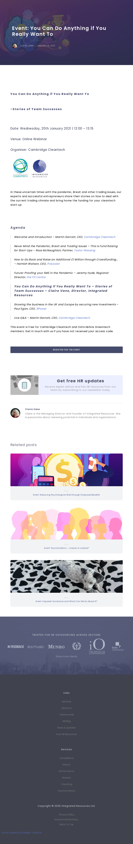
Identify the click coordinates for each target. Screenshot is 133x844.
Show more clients (66, 656)
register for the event (66, 349)
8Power (41, 309)
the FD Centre (36, 277)
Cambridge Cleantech (99, 237)
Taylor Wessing (84, 250)
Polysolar (53, 264)
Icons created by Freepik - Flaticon (22, 832)
